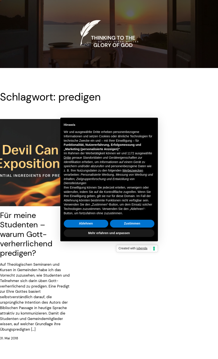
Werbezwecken (132, 170)
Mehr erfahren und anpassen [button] (109, 233)
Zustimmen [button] (132, 223)
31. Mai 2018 (9, 338)
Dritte (67, 157)
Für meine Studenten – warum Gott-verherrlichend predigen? (26, 234)
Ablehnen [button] (86, 223)
